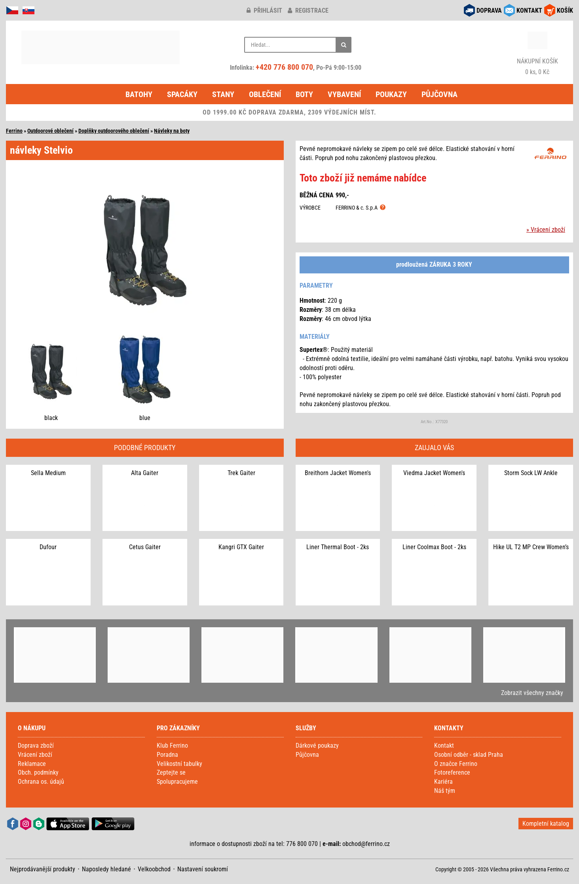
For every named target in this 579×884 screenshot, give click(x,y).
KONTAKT (529, 10)
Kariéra (443, 781)
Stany (223, 94)
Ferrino (14, 131)
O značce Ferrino (455, 764)
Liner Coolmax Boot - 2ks (434, 547)
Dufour (48, 547)
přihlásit (264, 10)
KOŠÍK (565, 10)
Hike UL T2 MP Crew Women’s (531, 547)
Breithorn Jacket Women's (338, 473)
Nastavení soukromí (202, 869)
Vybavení (344, 94)
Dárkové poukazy (317, 745)
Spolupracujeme (177, 781)
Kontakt (444, 745)
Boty (304, 94)
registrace (308, 10)
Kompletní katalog (545, 823)
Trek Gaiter (241, 473)
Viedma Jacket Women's (434, 473)
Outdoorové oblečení (50, 131)
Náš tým (444, 790)
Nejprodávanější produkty (42, 869)
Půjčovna (439, 94)
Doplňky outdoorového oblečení (113, 131)
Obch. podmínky (38, 772)
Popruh (541, 395)
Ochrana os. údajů (41, 781)
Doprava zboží (36, 745)
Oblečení (265, 94)
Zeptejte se (171, 772)
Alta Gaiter (144, 473)
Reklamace (32, 764)
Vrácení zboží (35, 754)
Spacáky (182, 94)
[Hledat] (343, 45)
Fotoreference (452, 772)
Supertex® (314, 349)
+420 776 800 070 (284, 67)
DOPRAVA (489, 10)
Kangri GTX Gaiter (241, 547)
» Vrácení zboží (545, 229)
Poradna (167, 754)
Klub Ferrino (172, 745)
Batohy (138, 94)
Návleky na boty (172, 131)
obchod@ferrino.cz (366, 844)
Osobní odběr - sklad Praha (468, 754)
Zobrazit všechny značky (532, 693)
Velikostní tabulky (179, 764)
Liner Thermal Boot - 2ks (337, 547)
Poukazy (391, 94)
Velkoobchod (154, 869)
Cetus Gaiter (145, 547)
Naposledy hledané (106, 869)
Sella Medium (48, 473)
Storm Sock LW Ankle (531, 473)
